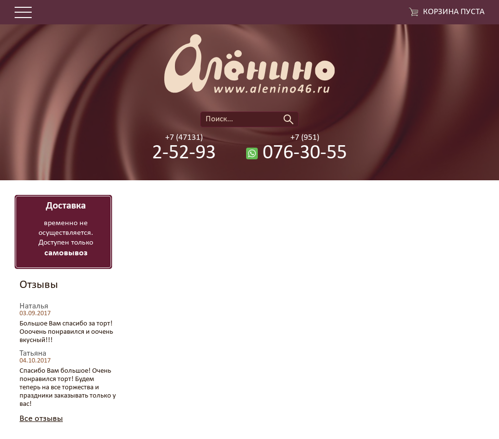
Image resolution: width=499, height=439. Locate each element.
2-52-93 (184, 153)
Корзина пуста (453, 12)
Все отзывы (41, 418)
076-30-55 (305, 153)
